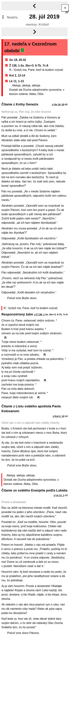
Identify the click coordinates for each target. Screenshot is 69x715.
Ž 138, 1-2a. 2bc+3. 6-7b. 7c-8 (26, 65)
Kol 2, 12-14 (15, 75)
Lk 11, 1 (60, 495)
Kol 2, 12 (59, 416)
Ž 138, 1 (40, 314)
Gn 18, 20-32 (15, 59)
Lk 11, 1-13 (14, 81)
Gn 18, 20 (59, 104)
